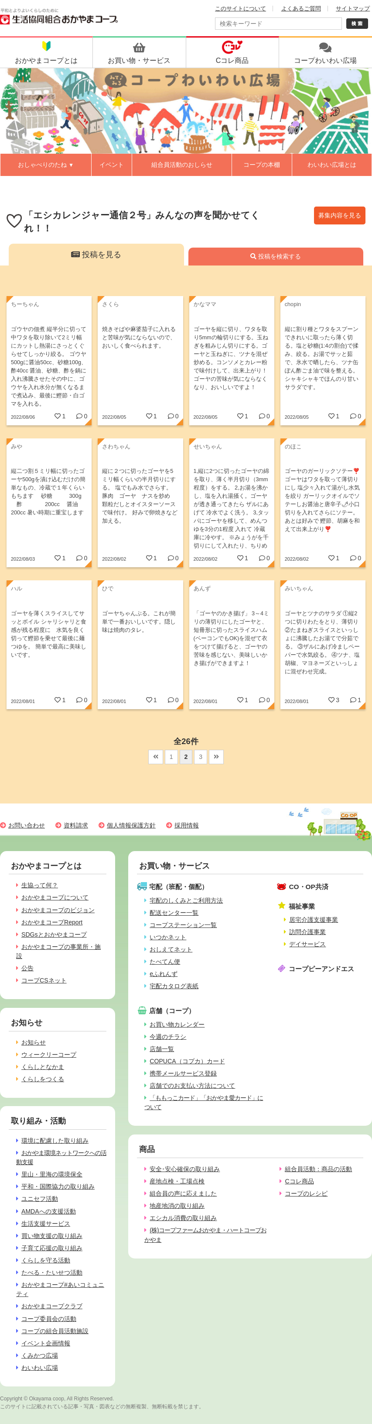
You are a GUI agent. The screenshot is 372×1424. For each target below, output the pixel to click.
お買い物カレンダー (177, 1024)
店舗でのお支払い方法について (192, 1085)
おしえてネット (171, 949)
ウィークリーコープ (48, 1054)
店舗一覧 (162, 1048)
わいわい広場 (39, 1367)
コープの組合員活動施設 (55, 1330)
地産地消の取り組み (177, 1205)
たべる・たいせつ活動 (51, 1272)
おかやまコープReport (51, 922)
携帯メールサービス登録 (183, 1073)
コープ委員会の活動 (48, 1318)
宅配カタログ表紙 (174, 986)
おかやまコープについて (55, 897)
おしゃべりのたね (46, 164)
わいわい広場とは (331, 164)
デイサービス (307, 944)
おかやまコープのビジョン (58, 910)
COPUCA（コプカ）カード (187, 1061)
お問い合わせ (26, 825)
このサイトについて (240, 8)
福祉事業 (302, 906)
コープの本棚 (261, 164)
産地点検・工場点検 (177, 1181)
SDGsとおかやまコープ (54, 934)
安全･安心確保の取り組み (185, 1168)
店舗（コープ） (172, 1010)
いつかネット (168, 937)
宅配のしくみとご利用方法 (186, 900)
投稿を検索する (275, 256)
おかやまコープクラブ (51, 1306)
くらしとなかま (42, 1066)
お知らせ (33, 1042)
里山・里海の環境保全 (51, 1174)
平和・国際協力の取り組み (58, 1186)
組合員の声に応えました (183, 1193)
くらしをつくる (42, 1079)
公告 (27, 968)
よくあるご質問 (301, 8)
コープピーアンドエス (321, 968)
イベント (111, 164)
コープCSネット (44, 980)
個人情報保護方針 (131, 825)
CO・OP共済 (308, 886)
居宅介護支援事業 (313, 919)
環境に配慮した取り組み (55, 1140)
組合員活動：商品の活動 (318, 1168)
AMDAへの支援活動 (48, 1211)
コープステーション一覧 (183, 924)
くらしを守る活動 (45, 1260)
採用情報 (186, 825)
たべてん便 (165, 961)
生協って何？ (39, 885)
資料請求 (76, 825)
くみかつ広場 (39, 1355)
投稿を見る (96, 254)
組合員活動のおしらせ (181, 164)
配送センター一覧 (174, 912)
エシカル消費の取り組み (183, 1217)
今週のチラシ (168, 1036)
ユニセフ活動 (39, 1198)
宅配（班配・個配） (178, 886)
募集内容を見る (339, 215)
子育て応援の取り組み (51, 1248)
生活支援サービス (45, 1223)
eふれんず (163, 973)
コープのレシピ (306, 1193)
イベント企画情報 (45, 1343)
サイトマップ (353, 8)
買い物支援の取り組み (51, 1235)
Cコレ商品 (299, 1181)
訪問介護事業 (307, 931)
